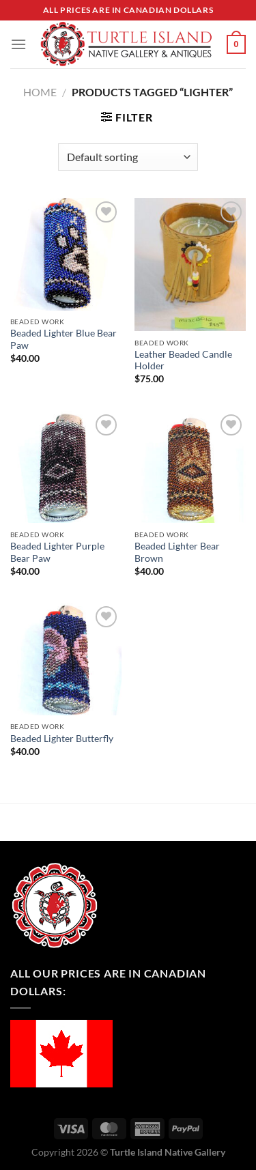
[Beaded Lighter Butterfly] (66, 659)
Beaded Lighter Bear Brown (177, 552)
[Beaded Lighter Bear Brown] (190, 467)
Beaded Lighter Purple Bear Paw (57, 552)
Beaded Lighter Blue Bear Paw (63, 339)
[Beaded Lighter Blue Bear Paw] (66, 254)
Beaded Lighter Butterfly (61, 738)
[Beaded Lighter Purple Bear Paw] (66, 467)
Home (40, 91)
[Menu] (18, 44)
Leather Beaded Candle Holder (183, 360)
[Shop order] (128, 157)
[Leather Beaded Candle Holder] (190, 264)
